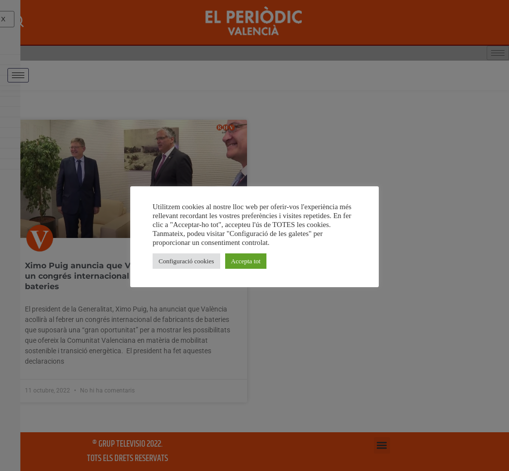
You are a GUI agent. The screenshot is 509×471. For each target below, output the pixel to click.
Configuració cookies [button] (186, 261)
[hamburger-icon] (18, 75)
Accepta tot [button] (246, 261)
